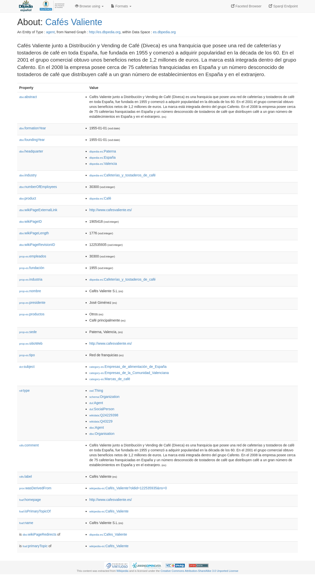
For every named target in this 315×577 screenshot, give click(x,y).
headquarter (31, 151)
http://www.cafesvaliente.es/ (110, 210)
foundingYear (32, 140)
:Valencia (103, 164)
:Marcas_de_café (109, 379)
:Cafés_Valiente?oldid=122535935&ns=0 (128, 488)
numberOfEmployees (38, 187)
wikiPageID (30, 221)
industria (30, 279)
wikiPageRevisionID (37, 245)
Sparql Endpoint (283, 6)
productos (32, 314)
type (24, 390)
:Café (100, 198)
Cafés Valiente (73, 22)
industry (28, 175)
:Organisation (101, 434)
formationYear (32, 128)
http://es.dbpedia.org (105, 32)
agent (50, 32)
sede (28, 332)
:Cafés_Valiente (108, 511)
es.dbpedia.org (164, 32)
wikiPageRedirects (39, 534)
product (27, 198)
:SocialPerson (101, 409)
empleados (32, 256)
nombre (30, 291)
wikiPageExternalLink (38, 210)
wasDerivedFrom (35, 488)
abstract (28, 97)
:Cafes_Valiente (108, 534)
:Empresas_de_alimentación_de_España (128, 367)
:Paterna (102, 151)
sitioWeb (30, 343)
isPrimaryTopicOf (35, 511)
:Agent (96, 403)
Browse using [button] (89, 6)
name (26, 523)
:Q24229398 (103, 415)
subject (26, 367)
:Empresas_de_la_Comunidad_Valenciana (129, 373)
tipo (27, 355)
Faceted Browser (246, 6)
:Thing (96, 390)
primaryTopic (35, 546)
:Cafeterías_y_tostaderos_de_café (122, 175)
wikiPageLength (34, 233)
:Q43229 (100, 421)
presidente (32, 303)
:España (102, 157)
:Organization (104, 397)
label (25, 476)
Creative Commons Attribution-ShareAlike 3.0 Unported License (199, 570)
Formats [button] (121, 6)
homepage (30, 500)
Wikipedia (122, 570)
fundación (31, 268)
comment (29, 445)
